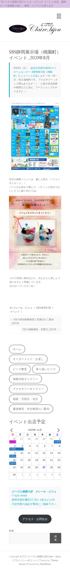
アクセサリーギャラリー (28, 389)
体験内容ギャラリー (25, 379)
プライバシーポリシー (25, 560)
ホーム (17, 349)
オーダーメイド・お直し (28, 359)
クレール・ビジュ (22, 307)
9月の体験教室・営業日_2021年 (41, 329)
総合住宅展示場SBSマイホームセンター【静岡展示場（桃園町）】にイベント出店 (35, 71)
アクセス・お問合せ (35, 519)
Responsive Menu (59, 16)
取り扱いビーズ (46, 369)
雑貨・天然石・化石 (25, 399)
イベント (15, 311)
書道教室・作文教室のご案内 (31, 409)
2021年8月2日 (43, 307)
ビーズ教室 (20, 369)
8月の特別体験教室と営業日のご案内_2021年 (32, 321)
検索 (11, 530)
